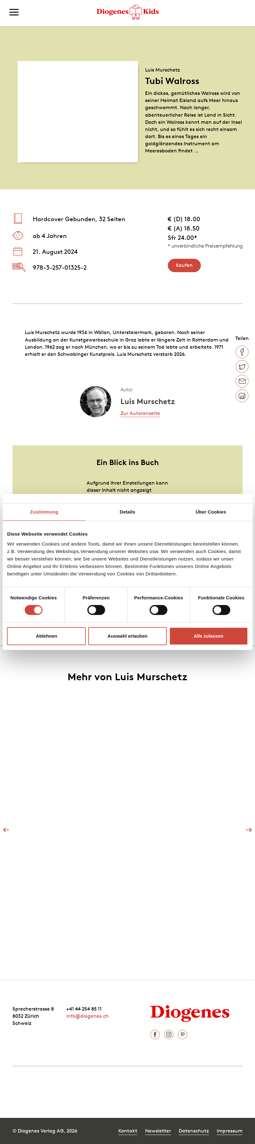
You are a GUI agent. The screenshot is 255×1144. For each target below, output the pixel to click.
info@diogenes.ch (87, 1016)
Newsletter (158, 1131)
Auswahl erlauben (127, 636)
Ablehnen (46, 636)
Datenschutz (194, 1131)
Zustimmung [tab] (44, 511)
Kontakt (127, 1131)
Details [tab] (127, 511)
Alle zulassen (208, 636)
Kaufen (184, 265)
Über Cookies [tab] (211, 511)
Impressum (230, 1131)
